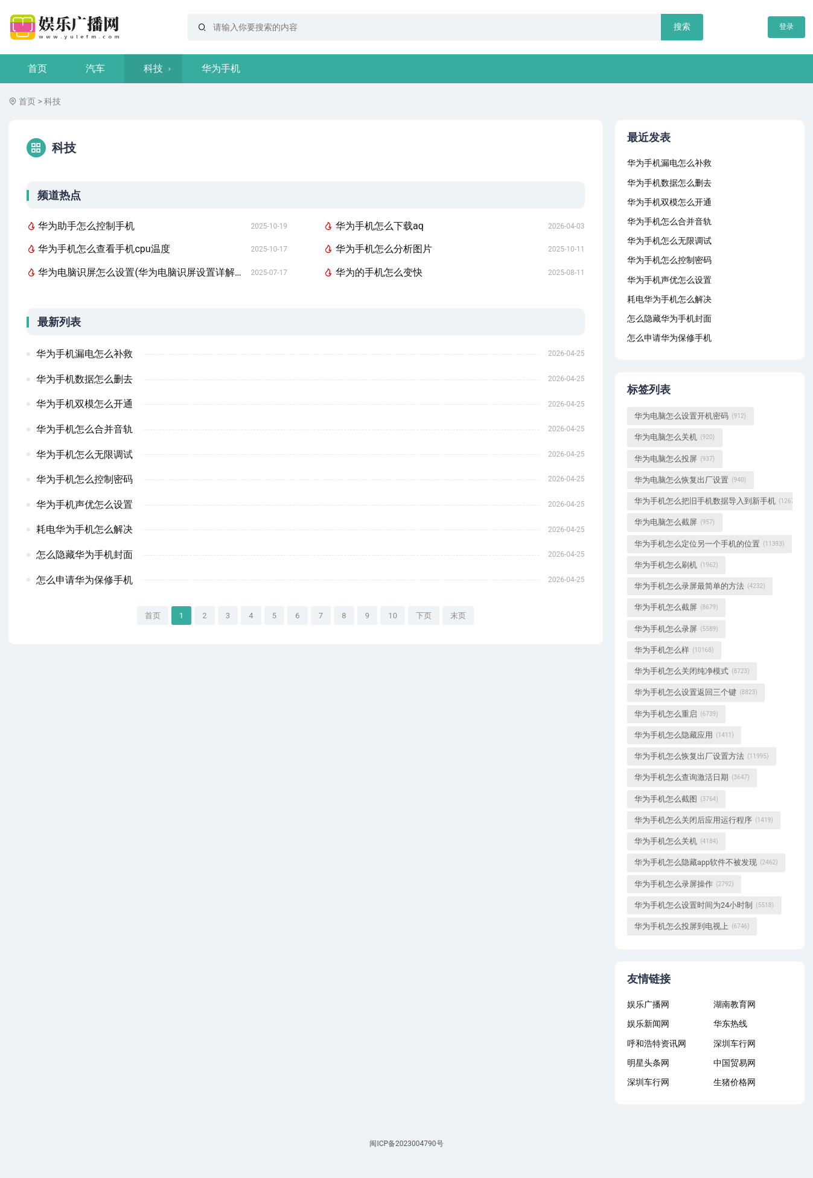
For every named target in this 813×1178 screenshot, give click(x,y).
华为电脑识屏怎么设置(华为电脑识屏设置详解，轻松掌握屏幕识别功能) (134, 272)
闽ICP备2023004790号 (406, 1143)
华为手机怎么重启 (676, 714)
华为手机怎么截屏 (676, 607)
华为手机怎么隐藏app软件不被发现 (706, 862)
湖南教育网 (734, 1004)
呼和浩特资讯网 (656, 1043)
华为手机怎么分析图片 (378, 249)
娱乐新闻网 (648, 1023)
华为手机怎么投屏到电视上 (692, 926)
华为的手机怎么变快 (373, 272)
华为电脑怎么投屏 (674, 459)
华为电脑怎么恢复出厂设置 (690, 480)
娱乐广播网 (648, 1004)
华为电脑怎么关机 (674, 437)
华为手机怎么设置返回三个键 (695, 692)
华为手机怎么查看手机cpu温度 (98, 249)
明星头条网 (648, 1063)
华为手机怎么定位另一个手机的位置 (709, 544)
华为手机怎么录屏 (676, 629)
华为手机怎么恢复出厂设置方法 (701, 756)
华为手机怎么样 (673, 650)
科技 (153, 68)
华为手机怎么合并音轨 (84, 429)
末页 (458, 615)
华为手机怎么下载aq (374, 226)
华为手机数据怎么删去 (84, 379)
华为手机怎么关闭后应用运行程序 (703, 820)
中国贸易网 (734, 1063)
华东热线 (730, 1023)
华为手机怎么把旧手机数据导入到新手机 (717, 501)
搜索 (682, 26)
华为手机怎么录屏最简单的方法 (699, 586)
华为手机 (221, 68)
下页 (424, 615)
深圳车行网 (734, 1043)
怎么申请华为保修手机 (84, 580)
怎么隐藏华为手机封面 (84, 554)
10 (392, 615)
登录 (786, 26)
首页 (37, 68)
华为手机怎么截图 (676, 799)
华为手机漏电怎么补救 (84, 353)
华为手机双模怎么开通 (84, 404)
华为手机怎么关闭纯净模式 (692, 671)
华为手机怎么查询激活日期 (692, 777)
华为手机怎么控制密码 (84, 479)
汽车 (95, 68)
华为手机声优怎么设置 (84, 504)
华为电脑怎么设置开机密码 (690, 416)
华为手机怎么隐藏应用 (684, 735)
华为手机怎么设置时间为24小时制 (704, 905)
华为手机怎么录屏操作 (684, 884)
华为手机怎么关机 (676, 841)
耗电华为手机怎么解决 (84, 529)
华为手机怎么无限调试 (84, 454)
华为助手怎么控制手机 (81, 226)
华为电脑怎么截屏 (674, 522)
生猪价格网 (734, 1082)
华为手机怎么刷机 (676, 565)
